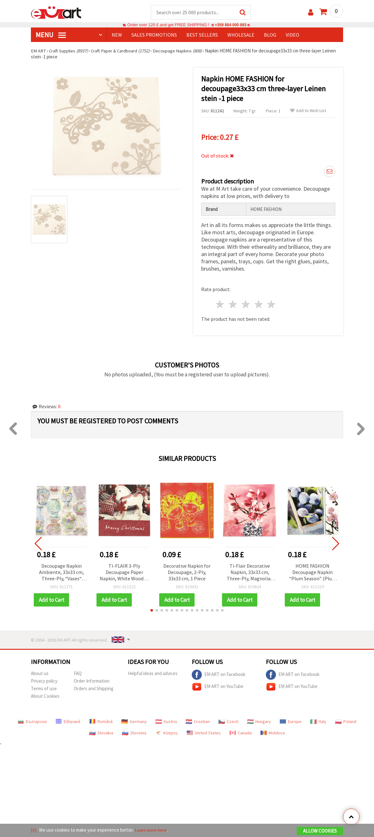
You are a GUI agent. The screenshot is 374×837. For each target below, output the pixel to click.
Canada (241, 733)
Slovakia (101, 733)
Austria (166, 722)
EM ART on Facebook (218, 675)
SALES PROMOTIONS (154, 35)
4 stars (258, 304)
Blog (270, 35)
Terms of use (44, 689)
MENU (51, 35)
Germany (134, 722)
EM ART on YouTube (217, 687)
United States (204, 733)
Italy (318, 722)
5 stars (271, 304)
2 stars (233, 304)
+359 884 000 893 (230, 25)
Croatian (198, 722)
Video (292, 35)
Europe (290, 722)
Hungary (259, 722)
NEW (117, 35)
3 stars (245, 304)
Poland (345, 722)
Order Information (91, 681)
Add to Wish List (308, 111)
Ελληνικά (68, 722)
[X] (33, 830)
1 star (220, 304)
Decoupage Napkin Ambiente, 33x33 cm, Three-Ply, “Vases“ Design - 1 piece (61, 573)
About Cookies (45, 696)
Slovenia (134, 733)
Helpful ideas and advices (153, 674)
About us (40, 674)
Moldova (272, 733)
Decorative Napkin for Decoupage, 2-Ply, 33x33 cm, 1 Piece (187, 572)
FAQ (78, 674)
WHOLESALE (240, 35)
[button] (151, 610)
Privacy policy (44, 681)
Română (101, 722)
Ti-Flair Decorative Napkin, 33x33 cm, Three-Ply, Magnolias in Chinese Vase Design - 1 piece (249, 573)
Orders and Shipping (94, 689)
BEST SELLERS (202, 35)
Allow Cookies (320, 831)
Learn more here (151, 830)
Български (32, 722)
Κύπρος (166, 733)
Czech (228, 722)
